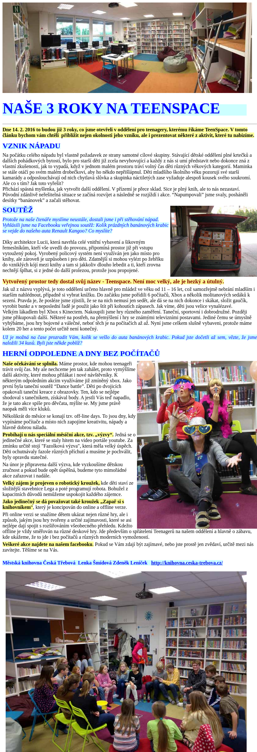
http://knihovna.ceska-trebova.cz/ (187, 562)
